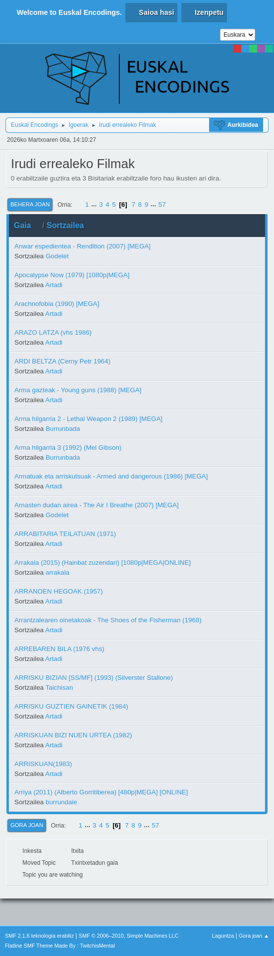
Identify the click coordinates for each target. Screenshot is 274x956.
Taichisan (59, 687)
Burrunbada (63, 428)
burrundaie (61, 802)
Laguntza (223, 936)
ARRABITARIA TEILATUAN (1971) (65, 534)
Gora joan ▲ (254, 936)
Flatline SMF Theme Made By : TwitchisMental (60, 946)
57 (162, 204)
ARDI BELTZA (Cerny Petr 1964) (62, 361)
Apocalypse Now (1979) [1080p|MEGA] (71, 275)
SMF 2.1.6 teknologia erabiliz (39, 936)
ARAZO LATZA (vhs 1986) (53, 332)
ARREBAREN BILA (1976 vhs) (59, 649)
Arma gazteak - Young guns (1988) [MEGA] (77, 390)
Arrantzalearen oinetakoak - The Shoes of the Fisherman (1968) (108, 620)
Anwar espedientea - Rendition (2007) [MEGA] (82, 246)
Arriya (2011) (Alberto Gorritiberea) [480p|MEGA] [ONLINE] (101, 792)
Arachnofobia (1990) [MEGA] (56, 303)
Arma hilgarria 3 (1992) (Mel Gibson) (67, 447)
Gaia (27, 225)
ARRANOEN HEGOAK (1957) (58, 591)
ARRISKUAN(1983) (43, 764)
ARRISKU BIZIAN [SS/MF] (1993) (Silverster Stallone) (93, 677)
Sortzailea (65, 225)
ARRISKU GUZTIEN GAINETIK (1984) (71, 706)
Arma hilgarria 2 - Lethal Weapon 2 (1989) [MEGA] (88, 418)
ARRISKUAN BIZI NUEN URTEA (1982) (73, 735)
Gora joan (26, 825)
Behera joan (30, 204)
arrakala (57, 572)
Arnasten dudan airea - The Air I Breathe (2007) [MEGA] (96, 505)
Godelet (57, 256)
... (95, 204)
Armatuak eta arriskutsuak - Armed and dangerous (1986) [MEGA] (111, 476)
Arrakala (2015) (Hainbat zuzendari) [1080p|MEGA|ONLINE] (102, 562)
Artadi (53, 285)
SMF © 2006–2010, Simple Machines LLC (129, 936)
